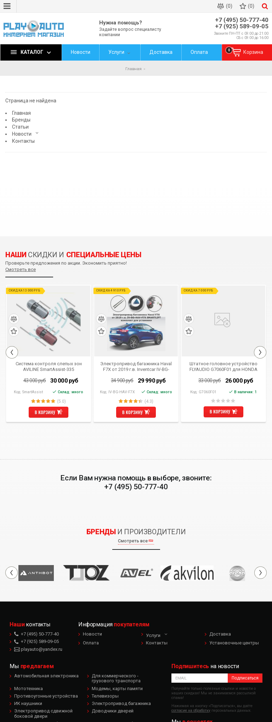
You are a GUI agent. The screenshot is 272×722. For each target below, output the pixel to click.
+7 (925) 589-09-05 (241, 26)
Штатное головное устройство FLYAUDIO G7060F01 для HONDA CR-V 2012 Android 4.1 (223, 366)
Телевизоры (105, 696)
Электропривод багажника (121, 703)
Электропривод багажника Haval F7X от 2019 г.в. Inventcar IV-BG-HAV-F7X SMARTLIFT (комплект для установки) (136, 366)
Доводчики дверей (113, 710)
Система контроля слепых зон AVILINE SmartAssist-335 (49, 366)
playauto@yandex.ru (38, 649)
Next (260, 352)
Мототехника (28, 688)
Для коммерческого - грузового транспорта (116, 678)
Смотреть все (20, 269)
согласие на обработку (190, 710)
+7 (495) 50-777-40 (241, 20)
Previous (12, 352)
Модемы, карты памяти (117, 688)
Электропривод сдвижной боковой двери (43, 713)
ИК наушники (28, 703)
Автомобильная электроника (46, 675)
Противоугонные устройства (46, 696)
